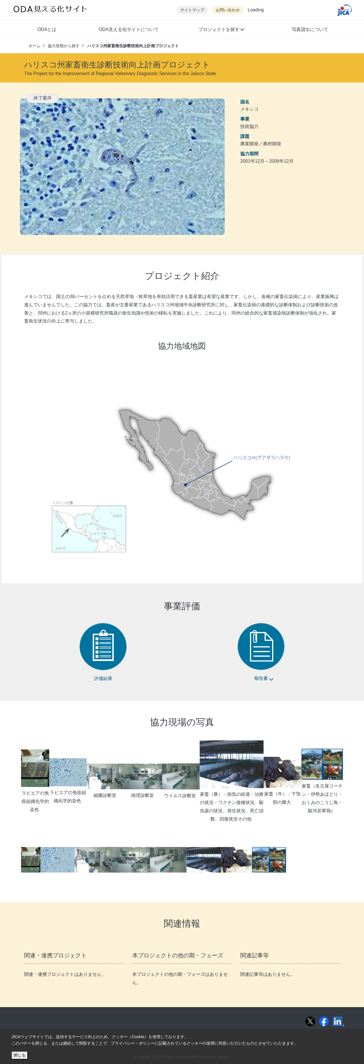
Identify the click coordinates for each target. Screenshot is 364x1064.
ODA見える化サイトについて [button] (129, 29)
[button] (221, 30)
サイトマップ (192, 10)
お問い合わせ (228, 10)
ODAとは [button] (47, 29)
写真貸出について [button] (310, 29)
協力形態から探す (64, 46)
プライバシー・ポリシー (133, 1043)
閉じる (20, 1055)
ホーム (34, 46)
